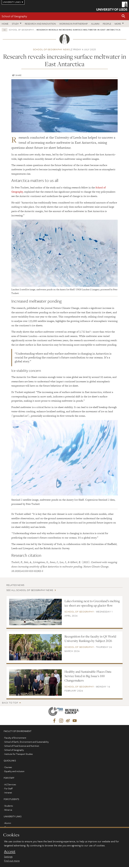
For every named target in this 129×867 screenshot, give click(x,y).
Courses (8, 767)
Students (8, 805)
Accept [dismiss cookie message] (9, 851)
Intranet (8, 792)
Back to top (10, 702)
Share (18, 75)
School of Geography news (51, 49)
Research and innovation (40, 23)
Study (15, 23)
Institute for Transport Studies (18, 754)
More (118, 23)
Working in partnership (73, 23)
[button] (123, 16)
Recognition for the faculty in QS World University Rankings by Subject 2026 (90, 638)
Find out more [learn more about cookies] (12, 860)
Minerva (8, 809)
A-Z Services (10, 784)
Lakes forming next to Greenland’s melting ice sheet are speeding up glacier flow (92, 603)
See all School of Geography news (29, 590)
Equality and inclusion (14, 771)
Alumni (95, 23)
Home (5, 23)
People (107, 23)
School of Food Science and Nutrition (21, 746)
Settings (8, 856)
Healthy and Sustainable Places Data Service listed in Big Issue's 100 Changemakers (87, 676)
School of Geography (14, 16)
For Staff (8, 788)
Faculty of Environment (15, 737)
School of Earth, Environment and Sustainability (26, 741)
